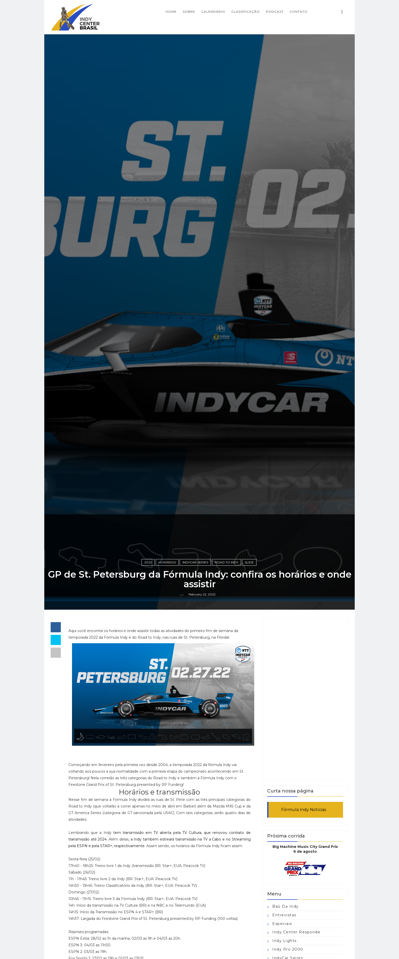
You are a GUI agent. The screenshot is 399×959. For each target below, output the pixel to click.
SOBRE (189, 11)
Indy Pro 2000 (287, 949)
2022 (148, 562)
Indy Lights (284, 940)
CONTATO (298, 11)
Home (171, 11)
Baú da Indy (285, 906)
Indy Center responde (296, 932)
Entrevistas (284, 915)
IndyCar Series (195, 562)
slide (249, 562)
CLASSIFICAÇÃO (245, 11)
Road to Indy (226, 562)
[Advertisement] (305, 699)
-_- (182, 594)
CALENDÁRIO (213, 11)
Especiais (282, 923)
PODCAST (274, 11)
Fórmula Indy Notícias (303, 809)
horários (167, 562)
